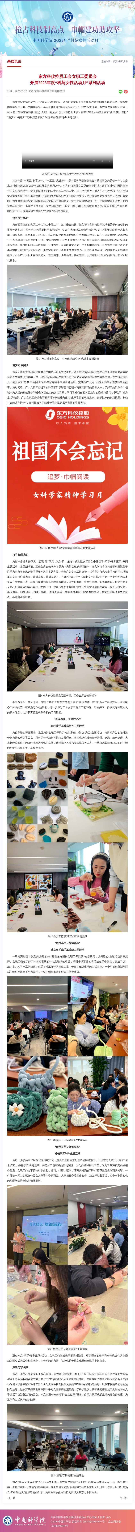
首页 (115, 61)
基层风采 (123, 61)
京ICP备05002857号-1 (95, 1521)
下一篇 (124, 1498)
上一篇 (11, 1498)
